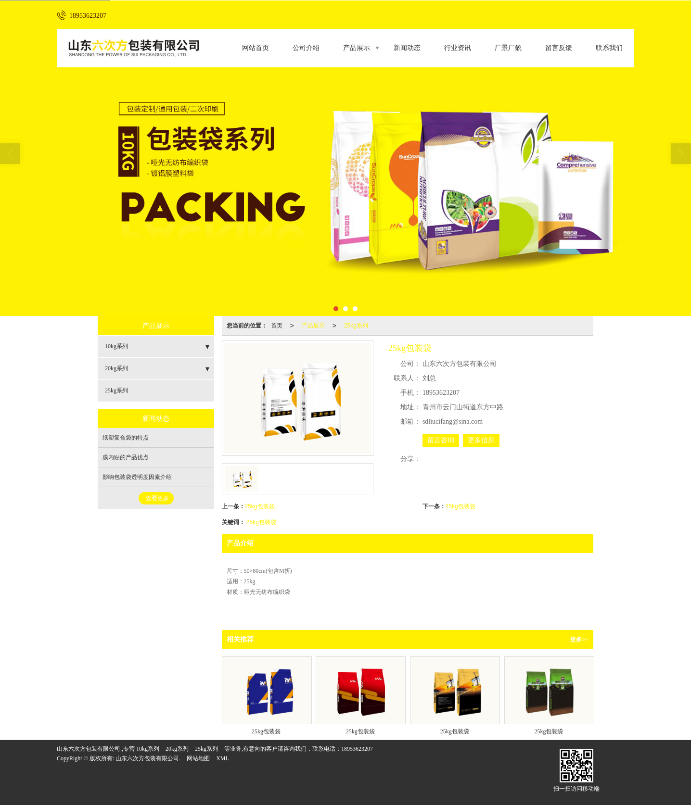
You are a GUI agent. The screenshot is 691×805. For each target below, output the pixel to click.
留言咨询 (440, 440)
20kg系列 (116, 368)
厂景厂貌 (508, 47)
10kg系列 (116, 346)
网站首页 (255, 47)
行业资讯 (457, 47)
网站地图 (198, 758)
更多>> (579, 639)
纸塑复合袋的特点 (125, 437)
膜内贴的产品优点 (125, 457)
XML (222, 758)
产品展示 (356, 47)
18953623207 (357, 748)
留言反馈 (558, 47)
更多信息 (481, 440)
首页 (276, 325)
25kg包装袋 (260, 506)
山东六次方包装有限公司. (147, 758)
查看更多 (157, 498)
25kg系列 (356, 325)
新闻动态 (407, 47)
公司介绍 (306, 47)
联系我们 (609, 47)
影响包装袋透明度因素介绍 (137, 477)
